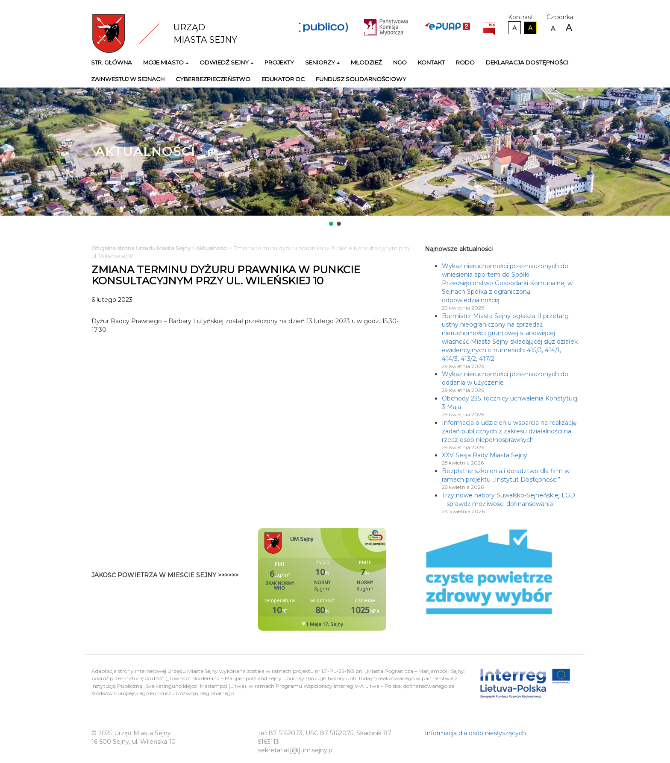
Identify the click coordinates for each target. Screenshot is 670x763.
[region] (335, 158)
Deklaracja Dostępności (527, 62)
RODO (465, 62)
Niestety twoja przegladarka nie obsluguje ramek (343, 579)
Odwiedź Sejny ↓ (226, 62)
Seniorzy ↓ (322, 62)
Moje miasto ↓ (165, 62)
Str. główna (111, 62)
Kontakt (431, 62)
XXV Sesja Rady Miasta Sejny (484, 455)
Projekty (279, 62)
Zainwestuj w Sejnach (128, 79)
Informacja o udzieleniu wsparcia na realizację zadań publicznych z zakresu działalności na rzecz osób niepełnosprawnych (509, 431)
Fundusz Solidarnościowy (361, 79)
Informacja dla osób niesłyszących (475, 733)
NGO (400, 62)
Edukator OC (283, 79)
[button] (331, 224)
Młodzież (366, 62)
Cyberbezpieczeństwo (213, 79)
